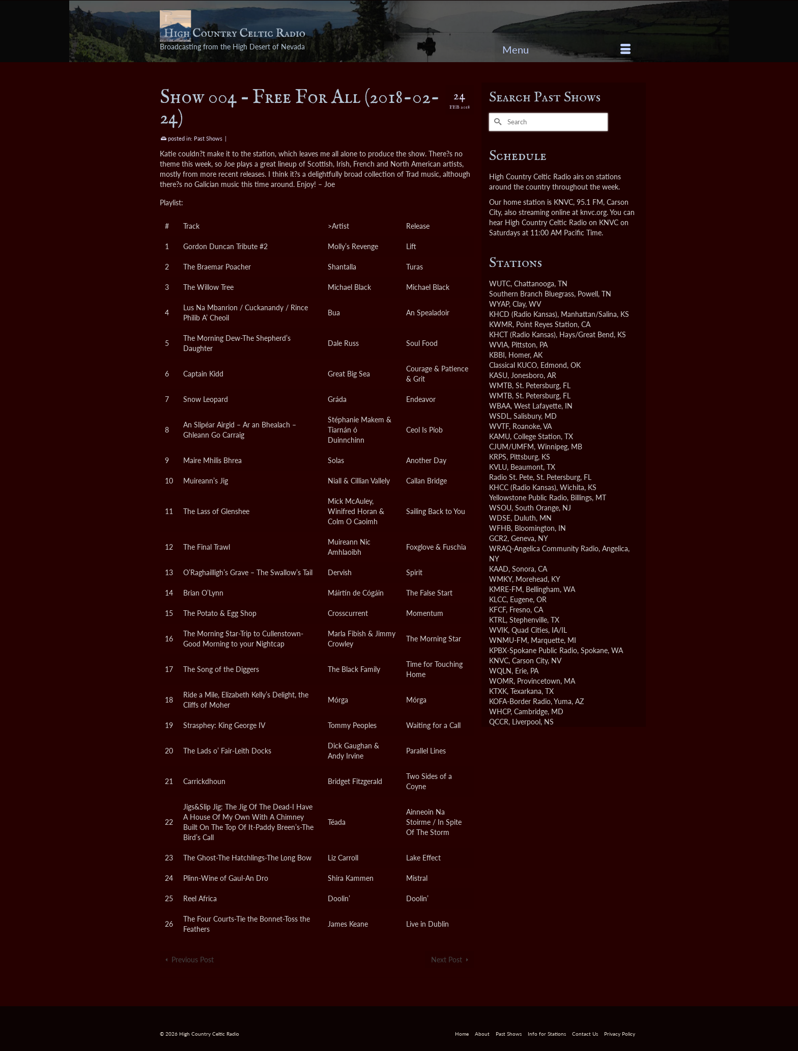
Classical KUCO (513, 365)
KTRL (497, 619)
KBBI (497, 355)
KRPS (497, 456)
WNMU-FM (508, 640)
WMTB (500, 385)
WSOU (500, 507)
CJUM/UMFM (511, 446)
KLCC (497, 599)
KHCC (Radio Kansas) (522, 487)
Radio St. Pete (511, 477)
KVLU (498, 467)
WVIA (498, 344)
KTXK (498, 691)
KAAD (498, 568)
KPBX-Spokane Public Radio (533, 650)
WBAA (499, 405)
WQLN (500, 670)
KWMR (500, 324)
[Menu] (566, 49)
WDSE (499, 518)
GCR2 (498, 538)
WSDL (499, 416)
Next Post (446, 959)
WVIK (498, 630)
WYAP (499, 304)
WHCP (499, 711)
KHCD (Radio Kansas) (523, 314)
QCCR (498, 721)
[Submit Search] (496, 122)
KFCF (497, 609)
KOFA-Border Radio (520, 701)
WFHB (500, 528)
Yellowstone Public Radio (528, 497)
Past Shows (208, 138)
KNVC (498, 660)
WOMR (501, 681)
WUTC (499, 283)
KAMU (499, 436)
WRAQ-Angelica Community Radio (543, 548)
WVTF (499, 426)
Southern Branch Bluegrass (531, 293)
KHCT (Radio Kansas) (522, 334)
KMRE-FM (505, 589)
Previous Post (193, 959)
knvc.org (593, 212)
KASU (498, 375)
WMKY (500, 579)
